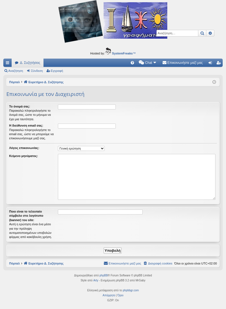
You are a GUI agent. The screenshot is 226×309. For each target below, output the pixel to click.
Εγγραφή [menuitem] (220, 64)
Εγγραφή (57, 70)
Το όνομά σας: (19, 106)
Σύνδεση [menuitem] (211, 64)
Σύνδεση (37, 70)
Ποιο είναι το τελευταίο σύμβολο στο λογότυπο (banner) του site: (26, 216)
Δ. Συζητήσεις (30, 63)
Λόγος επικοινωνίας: (24, 148)
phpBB (103, 275)
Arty (95, 280)
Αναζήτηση (15, 70)
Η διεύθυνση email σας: (26, 125)
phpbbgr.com (131, 290)
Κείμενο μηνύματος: (23, 156)
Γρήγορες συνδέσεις (9, 64)
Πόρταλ (14, 82)
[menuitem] (132, 63)
